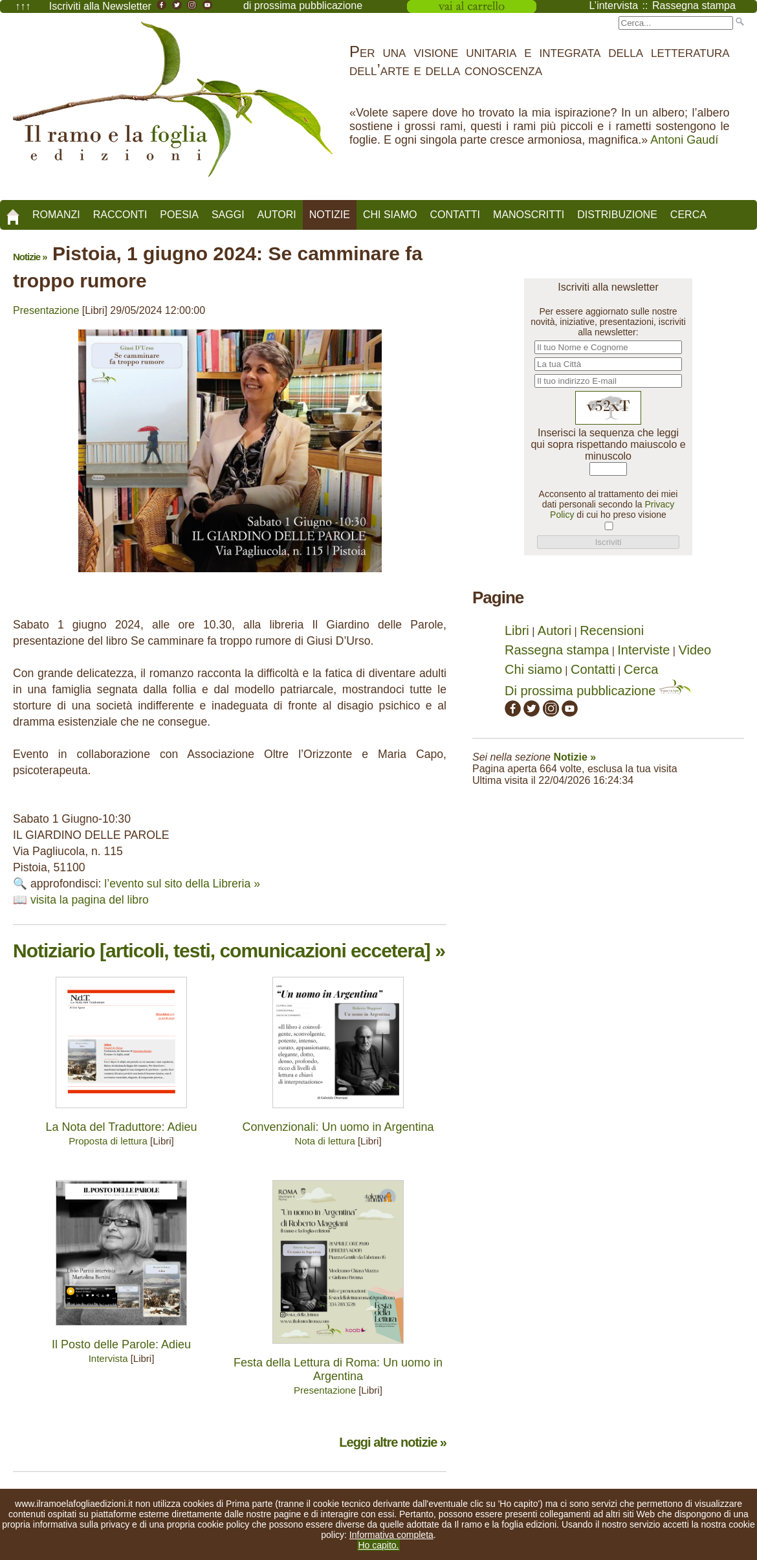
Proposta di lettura (108, 1140)
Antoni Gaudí (684, 139)
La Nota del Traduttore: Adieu (121, 1126)
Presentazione (46, 310)
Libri (517, 630)
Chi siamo (390, 214)
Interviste (643, 650)
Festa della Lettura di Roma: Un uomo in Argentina (338, 1369)
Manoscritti (528, 214)
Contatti (455, 214)
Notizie (329, 214)
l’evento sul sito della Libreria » (182, 883)
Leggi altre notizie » (392, 1442)
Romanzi (56, 214)
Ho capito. (378, 1545)
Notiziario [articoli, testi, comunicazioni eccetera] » (229, 950)
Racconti (120, 214)
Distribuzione (617, 214)
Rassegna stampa (557, 650)
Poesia (179, 214)
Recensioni (612, 630)
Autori (277, 214)
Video (694, 650)
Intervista (108, 1358)
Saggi (228, 214)
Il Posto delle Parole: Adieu (121, 1344)
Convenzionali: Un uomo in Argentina (337, 1126)
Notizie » (30, 256)
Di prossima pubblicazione (598, 691)
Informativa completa (391, 1535)
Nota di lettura (324, 1140)
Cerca (688, 214)
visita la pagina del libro (89, 899)
